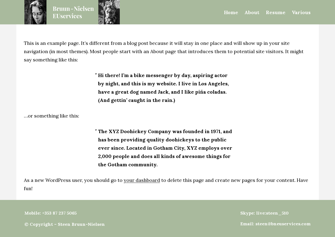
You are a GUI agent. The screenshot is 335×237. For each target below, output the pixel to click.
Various (301, 12)
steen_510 (277, 213)
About (251, 12)
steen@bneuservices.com (283, 224)
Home (231, 12)
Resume (275, 12)
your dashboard (142, 180)
